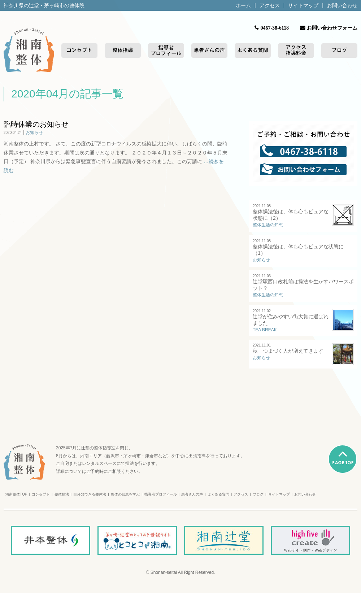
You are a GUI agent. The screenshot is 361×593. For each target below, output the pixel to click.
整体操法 (62, 494)
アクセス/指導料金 (296, 50)
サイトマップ (303, 5)
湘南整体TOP (16, 494)
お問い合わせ (342, 5)
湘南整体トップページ (29, 50)
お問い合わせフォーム (332, 27)
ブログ (339, 50)
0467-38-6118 (274, 27)
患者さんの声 (209, 50)
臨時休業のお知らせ (36, 124)
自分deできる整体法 (89, 494)
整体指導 (123, 50)
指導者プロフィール (166, 50)
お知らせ (34, 132)
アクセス (270, 5)
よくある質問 (253, 50)
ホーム (243, 5)
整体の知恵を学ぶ (125, 494)
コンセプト (79, 50)
